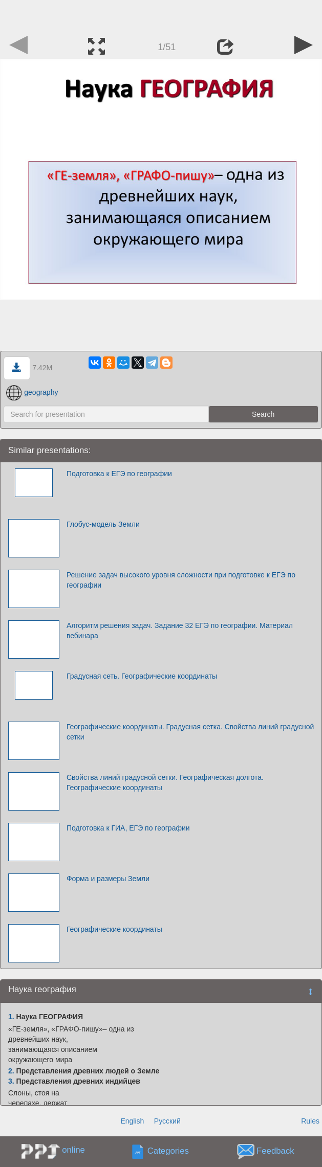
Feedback (275, 1151)
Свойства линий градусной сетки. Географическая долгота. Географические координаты (165, 782)
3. (11, 1081)
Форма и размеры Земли (108, 878)
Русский (167, 1121)
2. (11, 1071)
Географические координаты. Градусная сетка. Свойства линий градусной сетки (190, 732)
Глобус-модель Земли (103, 524)
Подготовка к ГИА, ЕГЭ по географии (128, 828)
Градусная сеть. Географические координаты (142, 676)
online (73, 1150)
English (132, 1121)
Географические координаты (114, 929)
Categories (168, 1151)
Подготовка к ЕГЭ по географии (119, 473)
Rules (310, 1121)
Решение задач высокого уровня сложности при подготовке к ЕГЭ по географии (181, 580)
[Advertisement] (161, 15)
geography (32, 392)
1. (11, 1017)
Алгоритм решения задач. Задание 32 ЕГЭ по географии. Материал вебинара (180, 630)
